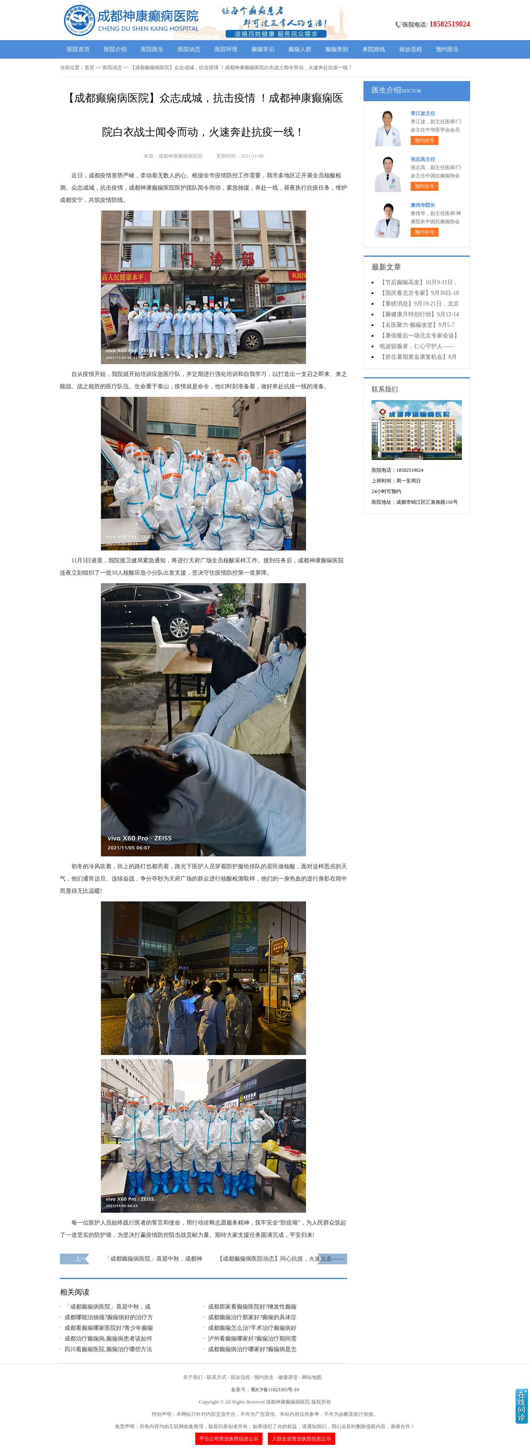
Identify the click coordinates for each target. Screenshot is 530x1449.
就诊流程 (410, 49)
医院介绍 (115, 49)
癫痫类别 (336, 49)
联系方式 (216, 1377)
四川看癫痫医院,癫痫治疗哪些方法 (108, 1349)
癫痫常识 (262, 49)
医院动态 (189, 49)
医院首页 (78, 49)
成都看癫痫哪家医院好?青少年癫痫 (108, 1328)
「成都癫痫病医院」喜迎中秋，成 (107, 1307)
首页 (89, 67)
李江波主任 (423, 113)
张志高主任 (423, 159)
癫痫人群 (299, 49)
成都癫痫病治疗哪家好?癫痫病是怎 (252, 1349)
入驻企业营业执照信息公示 (301, 1439)
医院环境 (226, 49)
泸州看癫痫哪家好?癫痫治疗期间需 (252, 1339)
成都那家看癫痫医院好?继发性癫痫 (252, 1307)
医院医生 (152, 49)
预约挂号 (424, 140)
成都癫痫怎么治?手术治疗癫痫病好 (252, 1328)
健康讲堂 (288, 1377)
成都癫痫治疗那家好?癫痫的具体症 (252, 1317)
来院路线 (373, 49)
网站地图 (312, 1377)
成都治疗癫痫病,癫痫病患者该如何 (108, 1339)
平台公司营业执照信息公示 (228, 1439)
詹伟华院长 (423, 205)
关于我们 (193, 1377)
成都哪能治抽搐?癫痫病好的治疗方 (108, 1317)
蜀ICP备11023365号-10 (275, 1389)
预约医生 (447, 49)
